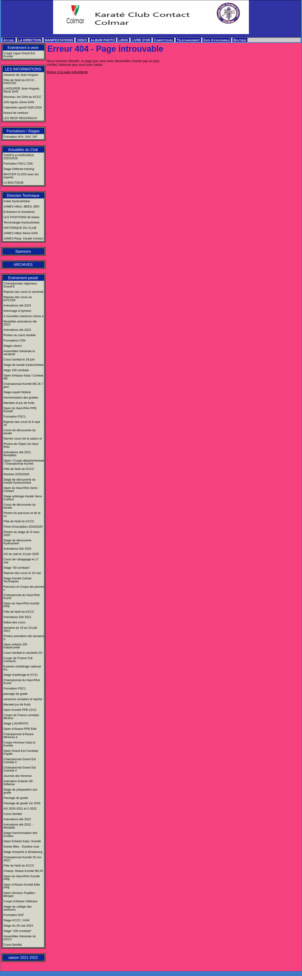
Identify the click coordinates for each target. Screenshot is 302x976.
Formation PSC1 (14, 416)
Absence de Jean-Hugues (20, 75)
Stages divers (12, 346)
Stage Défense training (18, 169)
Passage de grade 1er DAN (21, 803)
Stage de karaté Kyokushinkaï (23, 365)
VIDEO (82, 40)
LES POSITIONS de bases (21, 217)
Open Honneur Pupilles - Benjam (19, 894)
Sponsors (23, 251)
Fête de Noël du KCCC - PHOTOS (19, 81)
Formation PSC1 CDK (18, 163)
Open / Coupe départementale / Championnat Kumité (23, 462)
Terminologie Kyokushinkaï (21, 222)
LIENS (123, 40)
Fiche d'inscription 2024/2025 (23, 526)
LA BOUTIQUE (13, 182)
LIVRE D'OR (141, 40)
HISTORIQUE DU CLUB (19, 228)
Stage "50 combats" (16, 567)
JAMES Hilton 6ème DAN (20, 233)
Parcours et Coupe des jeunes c (23, 588)
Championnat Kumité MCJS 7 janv (23, 385)
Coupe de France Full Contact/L (17, 659)
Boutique (240, 40)
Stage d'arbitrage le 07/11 (20, 674)
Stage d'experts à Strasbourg (22, 852)
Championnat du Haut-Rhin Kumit (21, 596)
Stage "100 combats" (17, 931)
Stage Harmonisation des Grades (20, 834)
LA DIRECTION (29, 40)
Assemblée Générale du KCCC (19, 938)
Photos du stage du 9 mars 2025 (21, 533)
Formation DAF (13, 915)
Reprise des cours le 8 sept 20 (21, 423)
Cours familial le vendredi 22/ (22, 652)
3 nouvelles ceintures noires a (23, 316)
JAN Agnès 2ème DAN (18, 102)
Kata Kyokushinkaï (217, 40)
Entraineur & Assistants (19, 212)
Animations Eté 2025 (17, 548)
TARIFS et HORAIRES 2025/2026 (18, 156)
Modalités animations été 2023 (20, 323)
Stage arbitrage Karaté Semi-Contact (22, 497)
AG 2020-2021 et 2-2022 (20, 808)
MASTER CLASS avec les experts (21, 175)
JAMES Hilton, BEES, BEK (21, 206)
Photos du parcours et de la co (21, 514)
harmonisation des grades (20, 397)
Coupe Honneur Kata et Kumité (19, 744)
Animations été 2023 (17, 330)
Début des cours (14, 622)
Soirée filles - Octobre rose (21, 846)
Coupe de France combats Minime (21, 716)
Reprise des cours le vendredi (23, 291)
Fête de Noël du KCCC (18, 469)
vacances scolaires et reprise (22, 699)
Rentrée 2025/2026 (16, 474)
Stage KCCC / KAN (16, 920)
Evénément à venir (23, 48)
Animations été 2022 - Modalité (18, 826)
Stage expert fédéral (17, 392)
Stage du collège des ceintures (17, 908)
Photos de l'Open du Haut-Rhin (21, 445)
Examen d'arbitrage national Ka (22, 668)
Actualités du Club (23, 150)
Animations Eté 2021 (17, 617)
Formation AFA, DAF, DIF (20, 136)
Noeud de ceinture (15, 113)
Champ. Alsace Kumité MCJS (23, 871)
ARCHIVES (23, 265)
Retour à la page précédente (67, 72)
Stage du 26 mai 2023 (18, 925)
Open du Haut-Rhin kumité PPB (21, 605)
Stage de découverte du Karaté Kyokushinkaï (19, 481)
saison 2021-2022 (23, 958)
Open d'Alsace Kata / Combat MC (23, 377)
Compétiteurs (163, 40)
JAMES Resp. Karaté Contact (23, 238)
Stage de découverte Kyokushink (17, 542)
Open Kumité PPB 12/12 (19, 709)
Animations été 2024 (17, 305)
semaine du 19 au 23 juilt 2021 (20, 629)
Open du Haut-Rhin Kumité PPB (21, 877)
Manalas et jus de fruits (19, 403)
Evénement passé (23, 278)
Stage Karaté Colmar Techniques (17, 580)
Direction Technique (23, 196)
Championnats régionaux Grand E (20, 285)
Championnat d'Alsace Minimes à (18, 735)
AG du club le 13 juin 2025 (21, 554)
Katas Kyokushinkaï (16, 201)
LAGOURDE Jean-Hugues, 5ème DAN (21, 90)
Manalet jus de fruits (16, 704)
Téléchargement (188, 40)
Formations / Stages (23, 131)
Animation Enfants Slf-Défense (18, 782)
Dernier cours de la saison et (22, 438)
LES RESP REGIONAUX (20, 118)
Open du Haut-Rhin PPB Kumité (19, 409)
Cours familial (12, 814)
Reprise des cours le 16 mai (22, 573)
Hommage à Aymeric (17, 311)
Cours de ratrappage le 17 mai (21, 561)
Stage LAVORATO (15, 723)
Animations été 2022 (17, 819)
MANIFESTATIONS (59, 40)
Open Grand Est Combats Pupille (20, 752)
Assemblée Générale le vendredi (19, 352)
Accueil (8, 40)
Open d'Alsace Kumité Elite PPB (21, 886)
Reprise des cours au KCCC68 (17, 298)
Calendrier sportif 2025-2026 (22, 107)
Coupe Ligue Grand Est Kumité (19, 54)
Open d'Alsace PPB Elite (20, 728)
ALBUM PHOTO (103, 40)
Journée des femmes (17, 776)
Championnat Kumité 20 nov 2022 (22, 858)
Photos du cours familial (19, 335)
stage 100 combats (16, 370)
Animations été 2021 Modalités (17, 453)
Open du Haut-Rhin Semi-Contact (20, 489)
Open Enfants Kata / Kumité (22, 841)
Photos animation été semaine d (23, 637)
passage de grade (15, 693)
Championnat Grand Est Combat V (19, 769)
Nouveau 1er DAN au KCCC (22, 97)
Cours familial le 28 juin (19, 359)
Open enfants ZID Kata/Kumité (15, 646)
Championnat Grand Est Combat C (19, 760)
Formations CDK (14, 340)
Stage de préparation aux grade (20, 791)
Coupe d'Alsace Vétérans (20, 901)
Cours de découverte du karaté (19, 431)
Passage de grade (15, 798)
